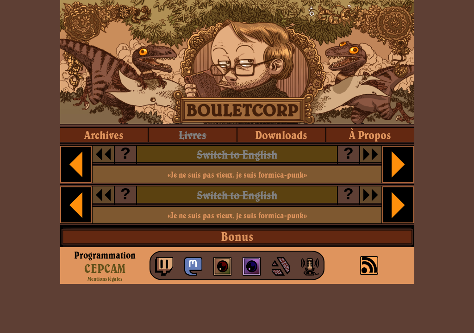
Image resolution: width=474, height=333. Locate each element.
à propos (370, 135)
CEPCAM (104, 268)
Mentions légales (104, 279)
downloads (281, 135)
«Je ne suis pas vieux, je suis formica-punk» (237, 174)
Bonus (237, 236)
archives (104, 135)
